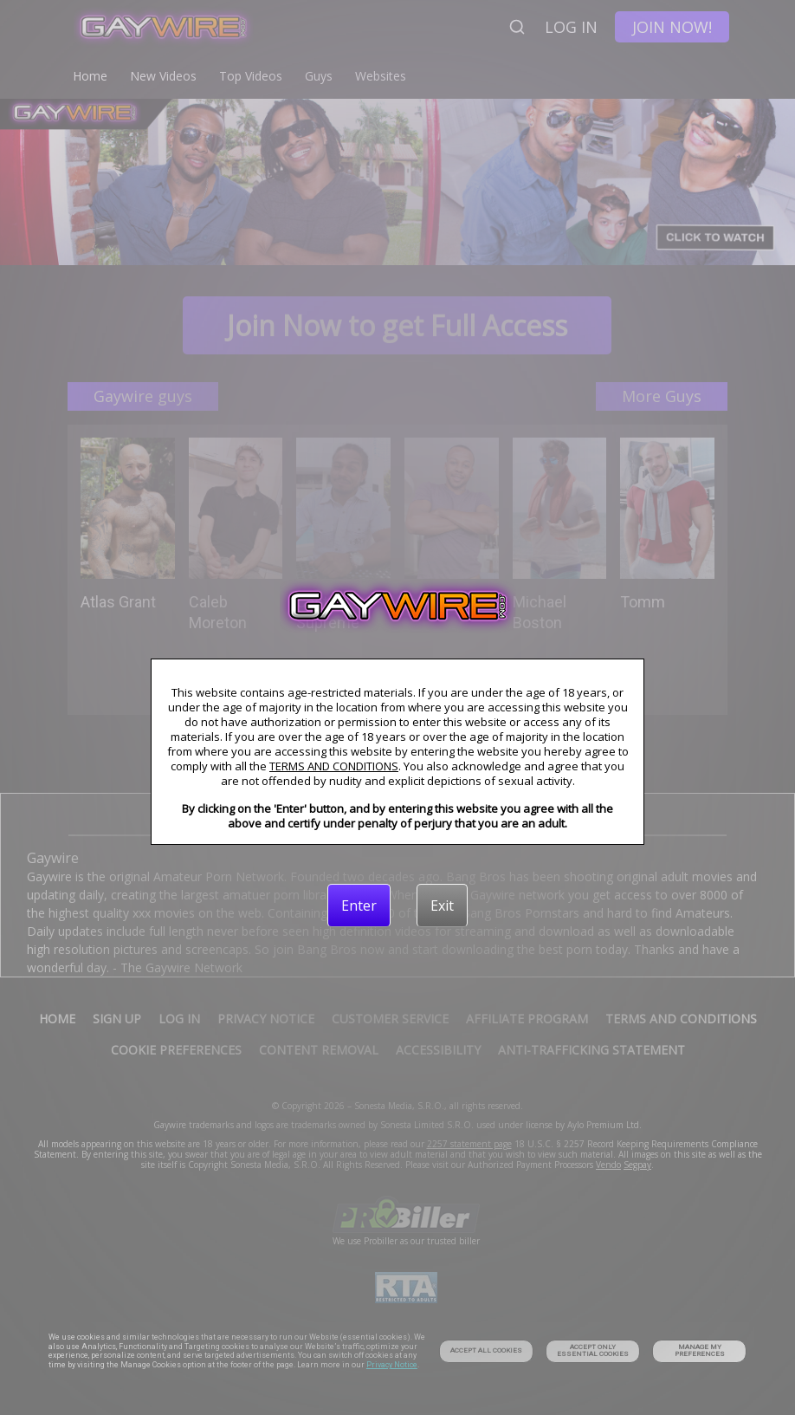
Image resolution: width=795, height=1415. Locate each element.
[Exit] (442, 905)
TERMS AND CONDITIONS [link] (333, 766)
